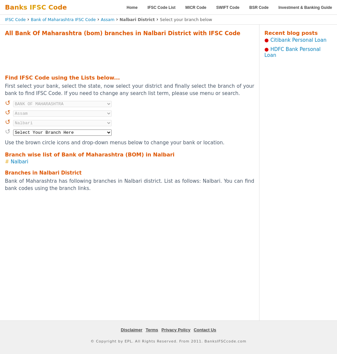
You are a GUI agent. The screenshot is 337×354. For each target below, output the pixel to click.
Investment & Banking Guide (305, 7)
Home (132, 7)
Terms (152, 329)
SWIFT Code (227, 7)
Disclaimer (132, 329)
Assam (107, 19)
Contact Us (205, 329)
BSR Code (259, 7)
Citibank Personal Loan (298, 40)
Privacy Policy (176, 329)
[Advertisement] (129, 54)
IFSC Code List (161, 7)
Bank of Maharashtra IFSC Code (63, 19)
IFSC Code (15, 19)
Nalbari (20, 162)
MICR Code (195, 7)
